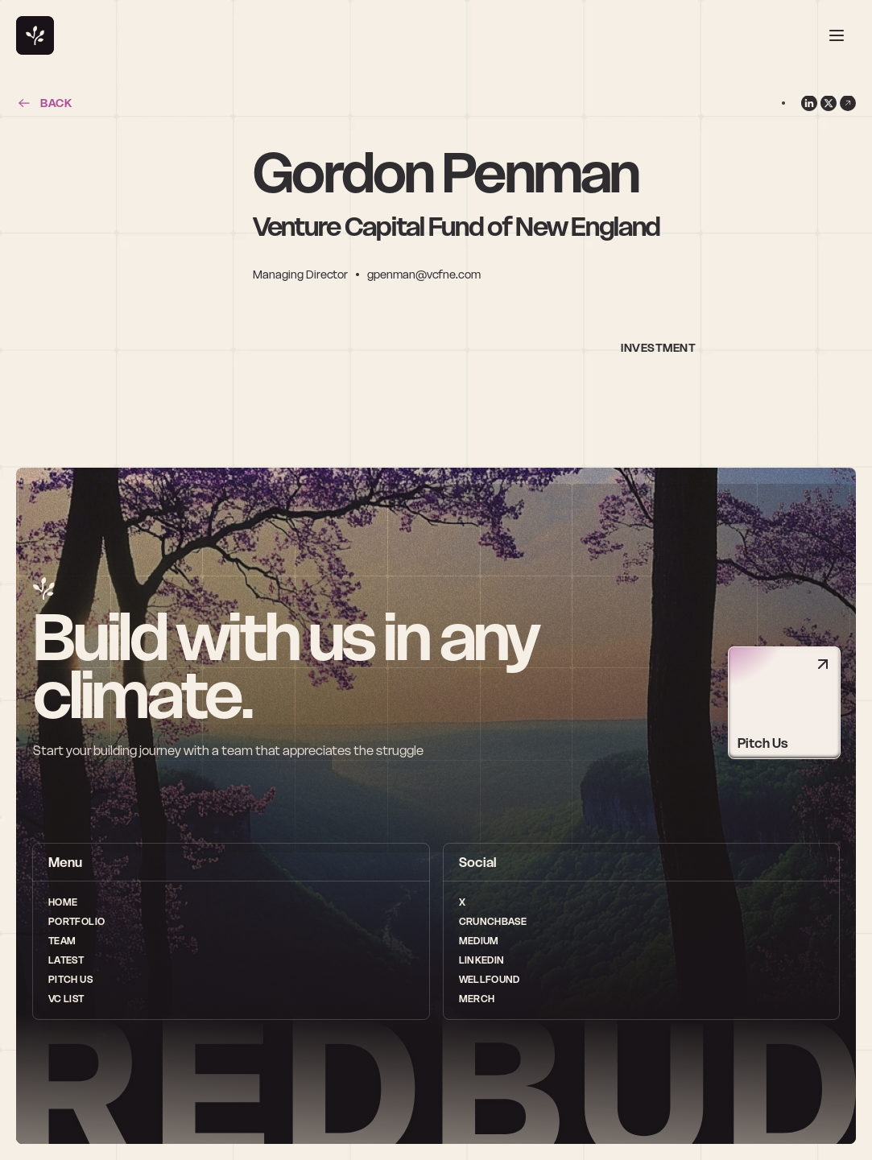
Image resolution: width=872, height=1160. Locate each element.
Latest (66, 960)
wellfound (489, 979)
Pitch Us (70, 979)
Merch (477, 999)
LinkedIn (482, 960)
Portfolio (76, 921)
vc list (66, 999)
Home (62, 902)
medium (479, 941)
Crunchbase (493, 921)
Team (62, 941)
